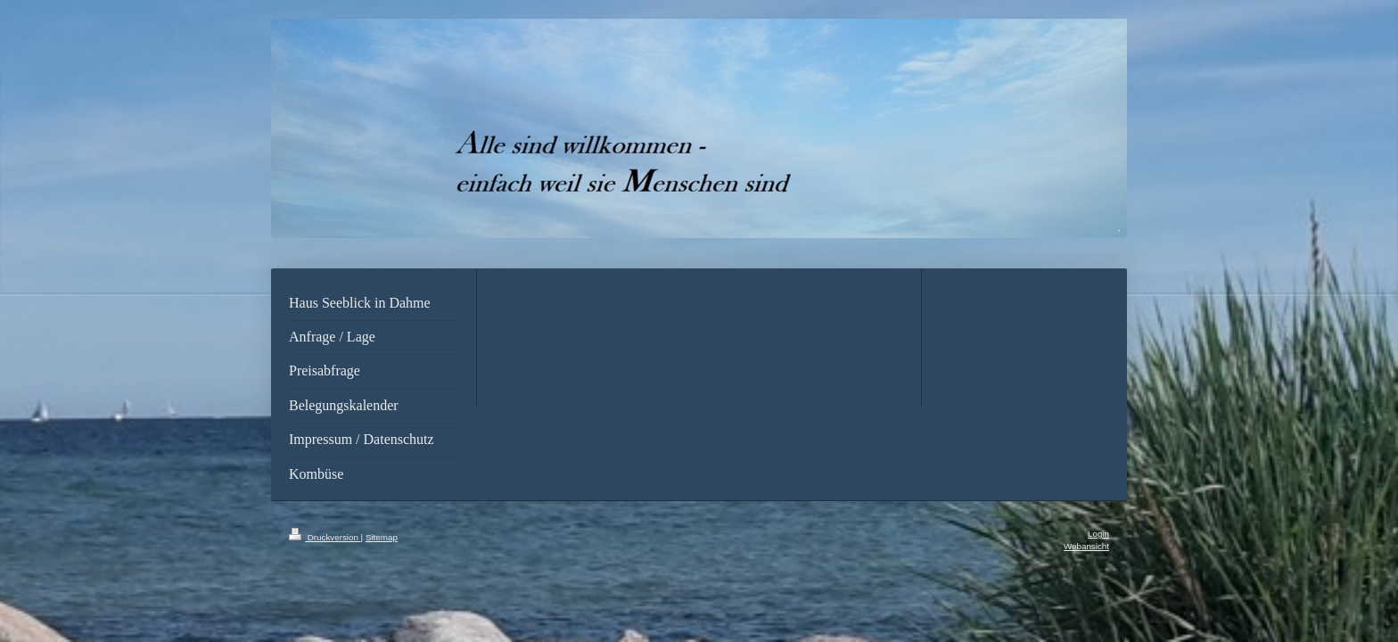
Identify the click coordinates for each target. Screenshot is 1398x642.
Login (1098, 534)
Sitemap (382, 537)
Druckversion (325, 537)
